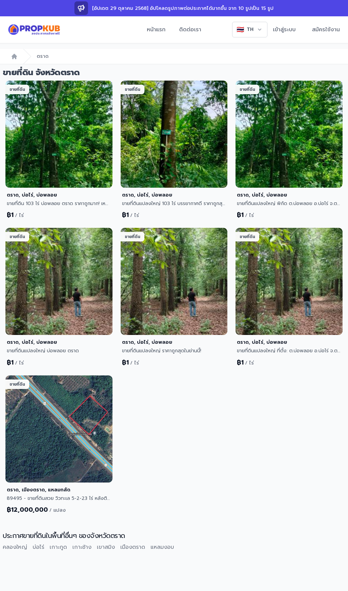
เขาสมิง (106, 547)
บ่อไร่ (38, 547)
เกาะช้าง (81, 547)
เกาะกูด (58, 547)
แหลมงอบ (162, 547)
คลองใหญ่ (15, 547)
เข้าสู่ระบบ (284, 30)
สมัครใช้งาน (326, 30)
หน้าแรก (156, 30)
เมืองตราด (132, 547)
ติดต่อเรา (190, 30)
